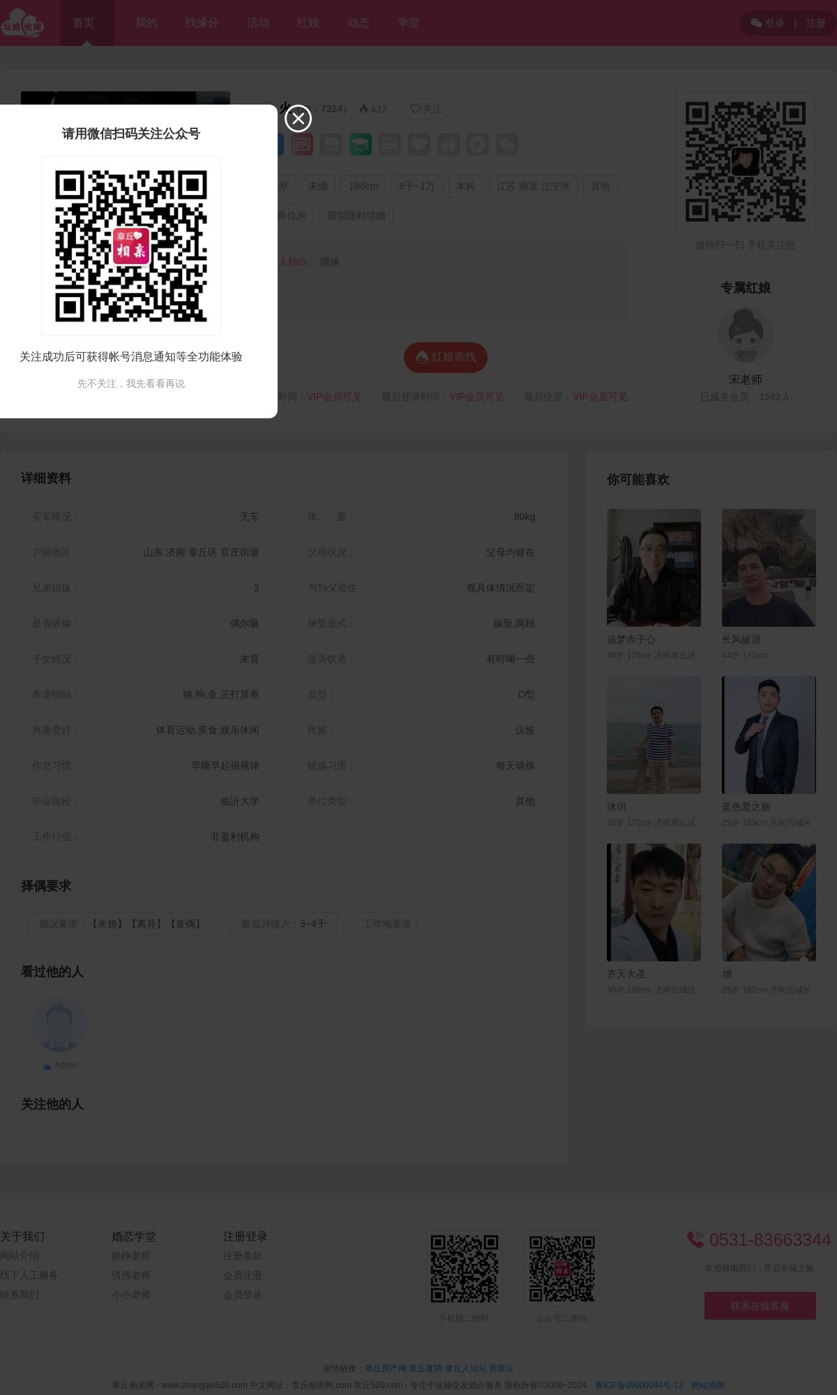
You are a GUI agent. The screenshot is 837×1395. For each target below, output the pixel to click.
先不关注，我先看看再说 (131, 383)
